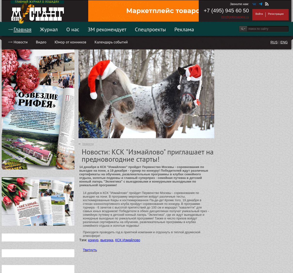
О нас (72, 29)
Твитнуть (90, 250)
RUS (274, 42)
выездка (106, 240)
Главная (23, 29)
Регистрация (276, 13)
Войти (259, 13)
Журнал (49, 29)
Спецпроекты (150, 29)
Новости (21, 42)
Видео (41, 42)
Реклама (184, 29)
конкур (93, 240)
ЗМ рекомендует (107, 29)
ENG (284, 42)
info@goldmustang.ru (235, 17)
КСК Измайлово (127, 240)
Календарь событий (111, 42)
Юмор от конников (70, 42)
